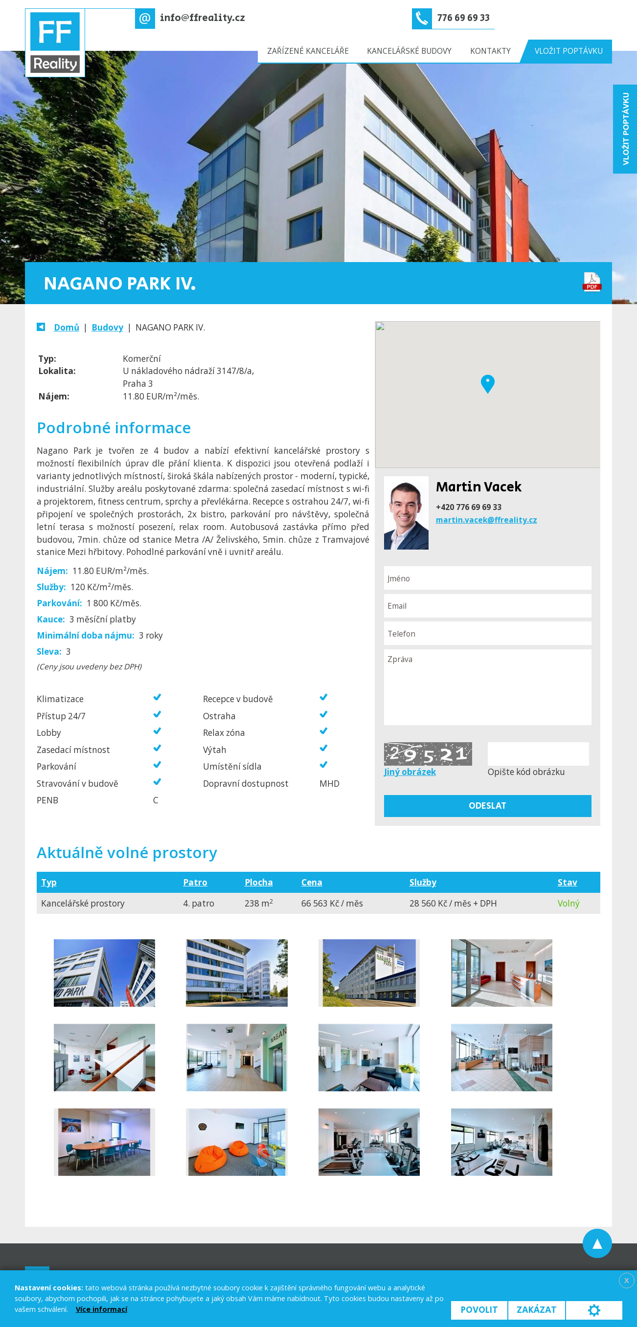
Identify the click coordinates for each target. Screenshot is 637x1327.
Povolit (479, 1310)
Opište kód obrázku (526, 771)
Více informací (101, 1309)
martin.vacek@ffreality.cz (486, 519)
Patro (195, 882)
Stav (567, 882)
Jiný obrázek (410, 771)
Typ (49, 882)
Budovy (107, 327)
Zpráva (488, 687)
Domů (66, 327)
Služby (423, 882)
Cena (311, 882)
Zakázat (537, 1310)
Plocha (259, 882)
